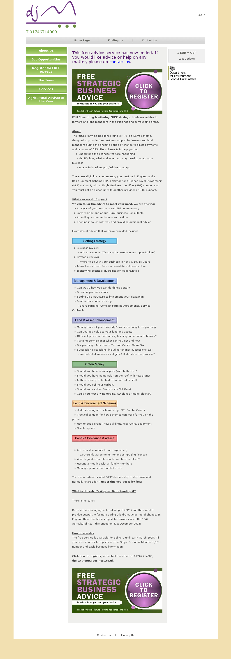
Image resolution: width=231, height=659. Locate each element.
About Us (46, 50)
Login (201, 14)
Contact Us (149, 40)
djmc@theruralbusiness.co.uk (92, 560)
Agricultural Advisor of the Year (46, 99)
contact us (119, 61)
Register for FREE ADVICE (46, 69)
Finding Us (115, 40)
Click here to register (86, 556)
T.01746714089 (41, 32)
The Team (46, 80)
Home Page (82, 40)
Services (46, 89)
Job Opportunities (46, 59)
